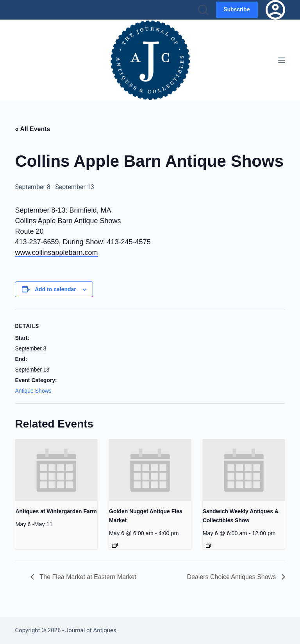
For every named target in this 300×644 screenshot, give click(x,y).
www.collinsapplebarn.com (56, 252)
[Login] (275, 10)
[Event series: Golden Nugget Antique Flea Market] (115, 545)
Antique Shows (33, 391)
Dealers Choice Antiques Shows (232, 577)
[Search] (203, 10)
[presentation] (56, 470)
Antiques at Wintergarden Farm (55, 511)
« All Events (32, 129)
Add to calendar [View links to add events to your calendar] (55, 289)
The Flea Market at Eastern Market (87, 577)
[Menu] (281, 60)
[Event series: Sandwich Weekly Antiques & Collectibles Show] (208, 545)
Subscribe (237, 9)
